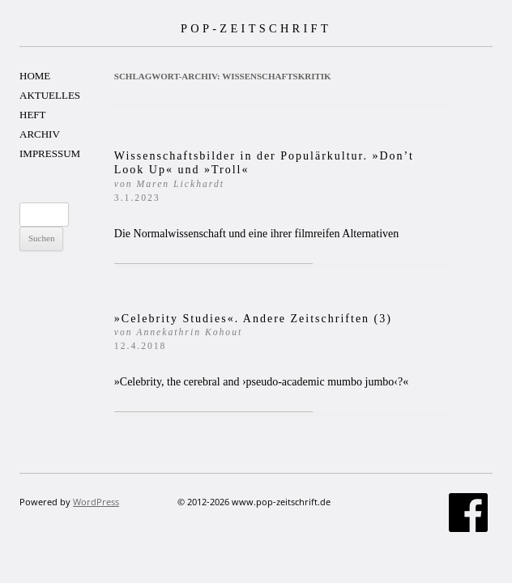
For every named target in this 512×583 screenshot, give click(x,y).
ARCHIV (39, 134)
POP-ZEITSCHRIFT (256, 28)
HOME (34, 76)
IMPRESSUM (49, 153)
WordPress (96, 502)
